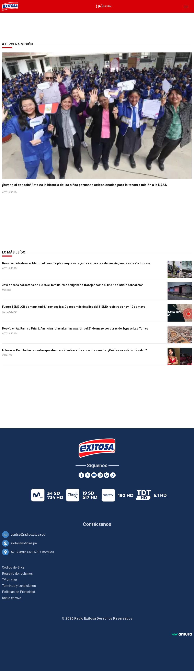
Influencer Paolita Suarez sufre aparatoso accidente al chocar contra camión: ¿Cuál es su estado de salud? (74, 350)
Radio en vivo (11, 598)
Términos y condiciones (19, 586)
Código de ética (13, 567)
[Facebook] (81, 475)
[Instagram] (100, 475)
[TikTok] (113, 475)
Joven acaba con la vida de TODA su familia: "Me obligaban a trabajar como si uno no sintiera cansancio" (72, 285)
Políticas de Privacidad (18, 592)
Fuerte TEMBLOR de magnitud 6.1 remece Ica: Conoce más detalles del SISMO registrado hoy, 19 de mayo (73, 306)
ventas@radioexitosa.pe (28, 534)
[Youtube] (94, 475)
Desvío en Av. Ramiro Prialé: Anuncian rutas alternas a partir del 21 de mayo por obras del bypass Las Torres (75, 328)
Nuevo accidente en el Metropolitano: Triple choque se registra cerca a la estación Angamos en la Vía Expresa (76, 263)
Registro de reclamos (17, 573)
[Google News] (106, 475)
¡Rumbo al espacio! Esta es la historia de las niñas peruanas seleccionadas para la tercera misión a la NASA (84, 185)
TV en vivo (9, 580)
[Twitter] (87, 475)
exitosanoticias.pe (24, 543)
